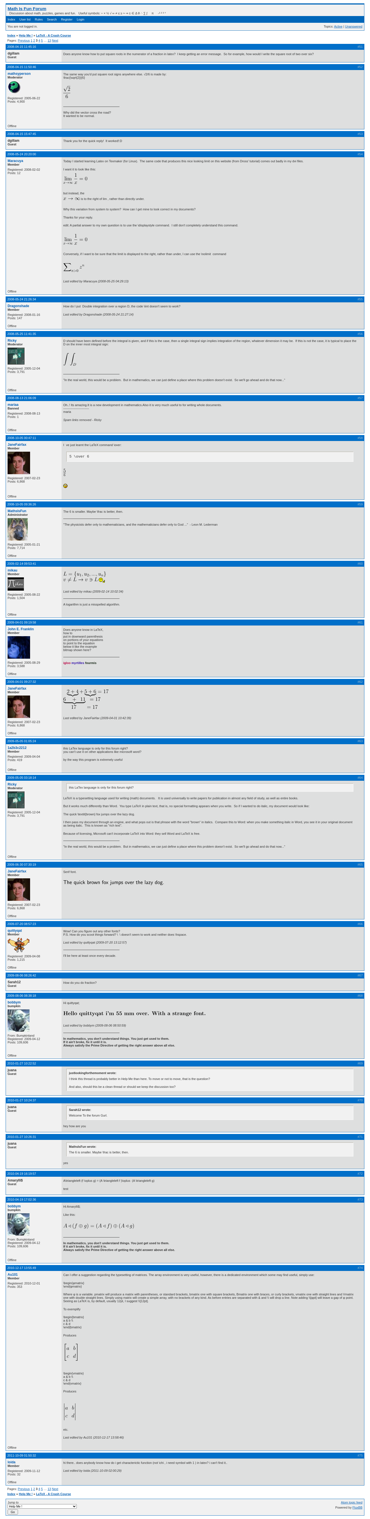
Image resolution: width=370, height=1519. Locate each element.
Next (55, 40)
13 (49, 40)
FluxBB (357, 1507)
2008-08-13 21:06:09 (21, 398)
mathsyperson (19, 74)
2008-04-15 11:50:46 (21, 67)
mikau (12, 570)
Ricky (12, 341)
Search (52, 19)
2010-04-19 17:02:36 (21, 1199)
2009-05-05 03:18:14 (21, 777)
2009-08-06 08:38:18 (21, 995)
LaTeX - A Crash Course (53, 35)
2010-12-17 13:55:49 (21, 1268)
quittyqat (15, 931)
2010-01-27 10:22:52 (21, 1063)
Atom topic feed (351, 1502)
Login (80, 19)
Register (67, 19)
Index (11, 19)
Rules (39, 19)
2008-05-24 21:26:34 (21, 299)
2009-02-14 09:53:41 (21, 563)
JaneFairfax (17, 445)
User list (25, 19)
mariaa (13, 405)
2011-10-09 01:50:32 (21, 1455)
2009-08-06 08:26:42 (21, 975)
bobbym (14, 1002)
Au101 (13, 1275)
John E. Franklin (21, 629)
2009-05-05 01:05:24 (21, 741)
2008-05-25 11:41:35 (21, 334)
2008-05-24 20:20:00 (21, 154)
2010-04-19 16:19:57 (21, 1173)
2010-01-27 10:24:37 (21, 1100)
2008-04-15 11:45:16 (21, 46)
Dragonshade (18, 306)
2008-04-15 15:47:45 (21, 134)
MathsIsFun (17, 511)
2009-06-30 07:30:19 (21, 864)
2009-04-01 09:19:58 (21, 622)
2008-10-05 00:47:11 (21, 438)
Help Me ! (26, 35)
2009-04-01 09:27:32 (21, 681)
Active (338, 26)
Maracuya (15, 161)
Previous (24, 40)
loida (11, 1462)
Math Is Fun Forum (27, 8)
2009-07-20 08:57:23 (21, 924)
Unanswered (353, 26)
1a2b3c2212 (17, 748)
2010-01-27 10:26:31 (21, 1136)
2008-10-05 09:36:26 (21, 504)
